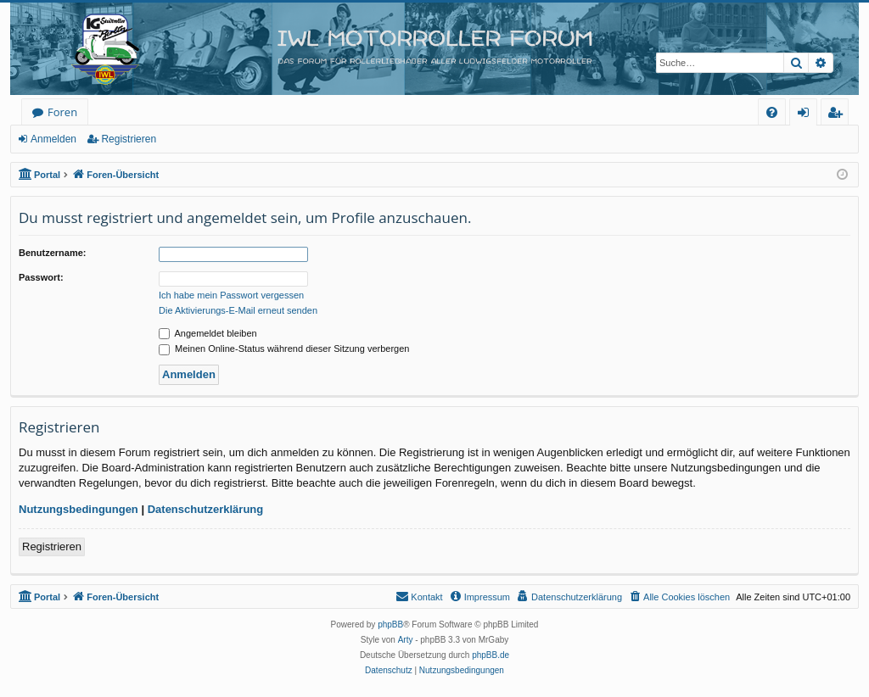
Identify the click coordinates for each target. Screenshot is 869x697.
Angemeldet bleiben (208, 333)
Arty (405, 639)
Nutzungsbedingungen (78, 509)
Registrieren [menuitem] (838, 114)
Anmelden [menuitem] (807, 114)
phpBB (390, 624)
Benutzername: (52, 253)
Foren (62, 112)
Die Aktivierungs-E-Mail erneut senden (238, 310)
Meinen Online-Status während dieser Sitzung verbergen (284, 348)
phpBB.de (490, 655)
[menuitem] (772, 112)
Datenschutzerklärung (206, 509)
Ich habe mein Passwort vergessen (231, 295)
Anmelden (53, 139)
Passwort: (41, 277)
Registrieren (128, 139)
